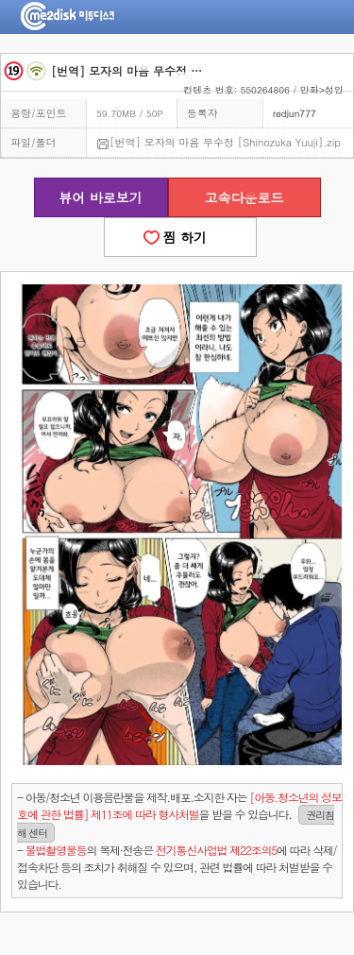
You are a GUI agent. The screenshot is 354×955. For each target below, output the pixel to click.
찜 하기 (180, 237)
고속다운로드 (244, 197)
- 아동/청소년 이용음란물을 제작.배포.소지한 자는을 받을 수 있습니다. (179, 815)
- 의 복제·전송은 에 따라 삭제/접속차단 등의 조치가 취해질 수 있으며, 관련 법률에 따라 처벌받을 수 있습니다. (176, 867)
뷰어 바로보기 (101, 197)
